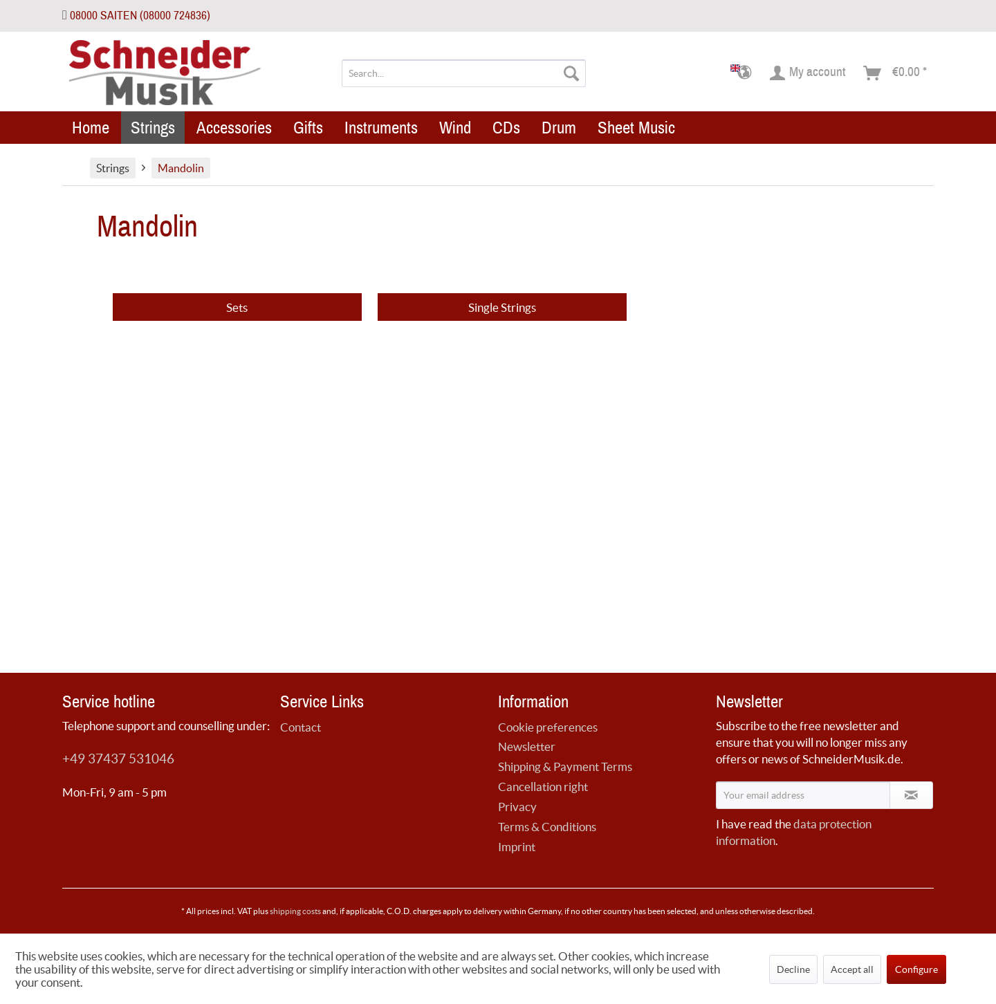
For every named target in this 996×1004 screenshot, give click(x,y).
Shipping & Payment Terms (565, 766)
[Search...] (464, 73)
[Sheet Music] (636, 127)
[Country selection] (745, 73)
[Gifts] (308, 127)
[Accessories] (234, 127)
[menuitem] (464, 73)
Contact (300, 727)
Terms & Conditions (547, 826)
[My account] (808, 73)
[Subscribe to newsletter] (911, 795)
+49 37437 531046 (118, 759)
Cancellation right (543, 786)
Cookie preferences (548, 727)
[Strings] (153, 127)
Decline (793, 969)
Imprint (516, 846)
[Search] (571, 73)
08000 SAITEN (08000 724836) (140, 15)
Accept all (852, 969)
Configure (916, 969)
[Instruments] (381, 127)
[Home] (90, 127)
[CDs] (506, 127)
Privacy (517, 806)
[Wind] (455, 127)
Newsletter (526, 746)
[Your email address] (803, 795)
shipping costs (295, 911)
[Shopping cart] (896, 73)
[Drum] (559, 127)
